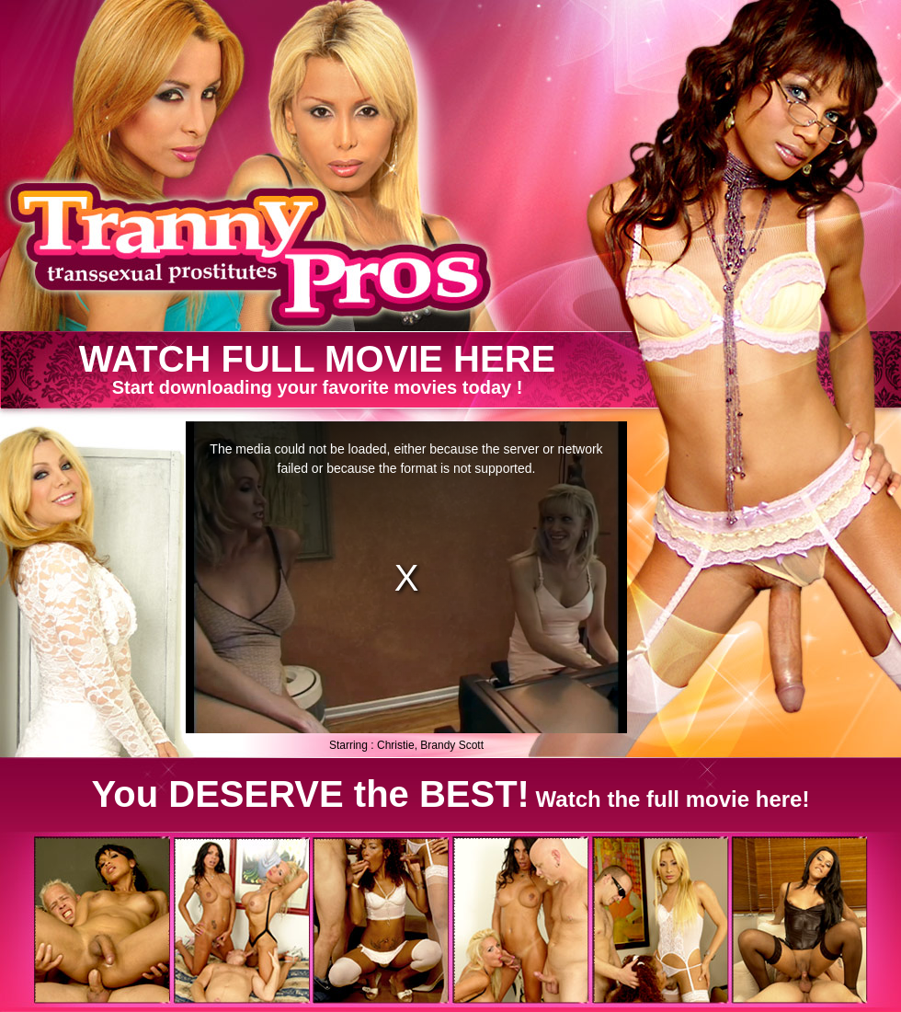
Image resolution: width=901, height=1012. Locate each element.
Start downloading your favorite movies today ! (317, 368)
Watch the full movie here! (451, 794)
